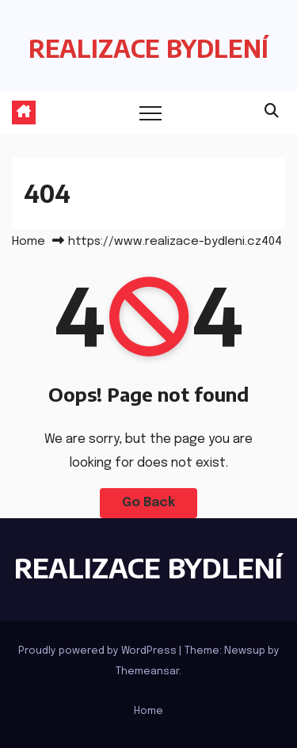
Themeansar (147, 671)
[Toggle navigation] (150, 112)
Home (28, 241)
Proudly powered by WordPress (98, 651)
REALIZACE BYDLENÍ (148, 48)
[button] (272, 112)
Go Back (148, 502)
